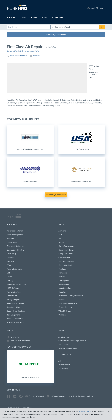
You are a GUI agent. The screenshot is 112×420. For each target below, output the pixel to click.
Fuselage (62, 269)
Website (35, 55)
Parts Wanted (64, 364)
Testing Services (65, 307)
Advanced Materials (15, 231)
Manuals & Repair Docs (16, 284)
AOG (60, 234)
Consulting (11, 253)
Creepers (10, 257)
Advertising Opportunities (80, 396)
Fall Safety (11, 261)
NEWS (44, 17)
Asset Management (15, 234)
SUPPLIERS (11, 17)
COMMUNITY (57, 17)
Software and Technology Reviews (72, 340)
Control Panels (64, 257)
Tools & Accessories (15, 318)
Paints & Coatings (14, 292)
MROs (24, 17)
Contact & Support (34, 396)
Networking (63, 368)
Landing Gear (63, 280)
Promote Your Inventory (18, 340)
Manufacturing (64, 288)
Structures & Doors (14, 307)
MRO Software (13, 288)
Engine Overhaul (65, 265)
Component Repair (13, 51)
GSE (8, 273)
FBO (9, 265)
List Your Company (56, 396)
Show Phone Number (17, 55)
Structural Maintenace (67, 303)
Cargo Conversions (66, 246)
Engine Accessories (26, 51)
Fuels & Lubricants (14, 269)
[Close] (108, 411)
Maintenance (63, 284)
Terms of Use (26, 408)
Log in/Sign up (95, 8)
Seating (61, 299)
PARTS (34, 17)
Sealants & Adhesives (15, 303)
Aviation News (64, 337)
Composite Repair (65, 253)
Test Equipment (13, 315)
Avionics (36, 51)
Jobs (60, 361)
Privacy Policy (13, 408)
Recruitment (12, 295)
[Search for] (28, 27)
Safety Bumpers (13, 299)
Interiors (62, 276)
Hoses (9, 276)
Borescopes (12, 242)
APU (60, 238)
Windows (62, 315)
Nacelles (62, 292)
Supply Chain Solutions (16, 311)
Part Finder (13, 337)
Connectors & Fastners (16, 250)
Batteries (10, 238)
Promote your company (56, 34)
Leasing (10, 280)
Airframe (62, 231)
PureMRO (14, 217)
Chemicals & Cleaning (16, 246)
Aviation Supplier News (67, 348)
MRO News (63, 344)
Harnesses (62, 273)
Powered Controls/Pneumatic (70, 295)
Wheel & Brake (64, 311)
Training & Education (15, 322)
